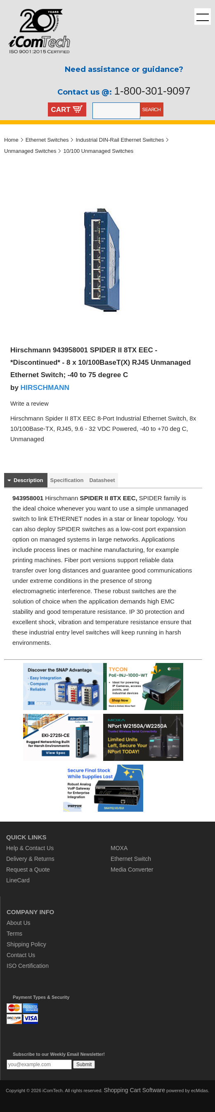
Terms (14, 933)
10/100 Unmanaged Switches (98, 151)
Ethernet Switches (47, 140)
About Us (19, 923)
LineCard (18, 880)
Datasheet (102, 480)
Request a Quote (28, 869)
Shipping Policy (26, 944)
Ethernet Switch (131, 858)
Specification (67, 480)
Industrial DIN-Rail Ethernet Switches (120, 140)
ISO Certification (28, 965)
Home (11, 140)
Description (28, 480)
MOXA (119, 848)
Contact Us (21, 955)
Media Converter (132, 869)
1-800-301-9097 (152, 91)
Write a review (29, 403)
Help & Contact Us (30, 848)
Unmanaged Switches (30, 151)
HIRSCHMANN (45, 387)
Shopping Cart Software (134, 1090)
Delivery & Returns (30, 858)
